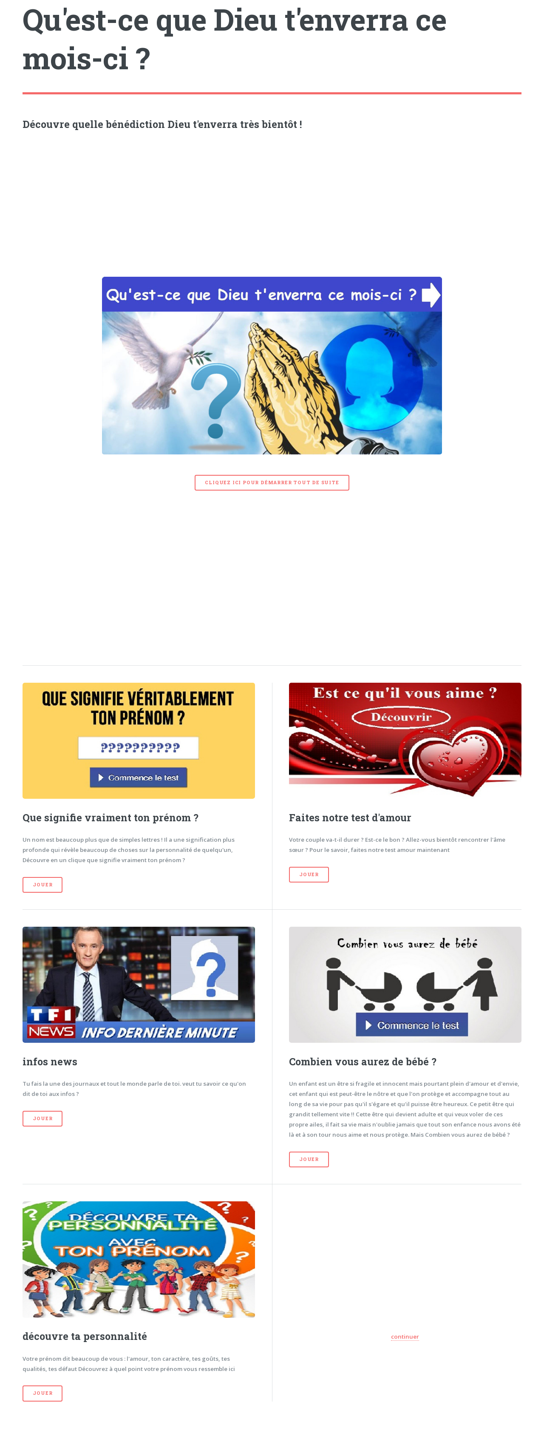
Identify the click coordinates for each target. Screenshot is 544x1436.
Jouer (42, 885)
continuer (405, 1336)
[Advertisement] (272, 201)
